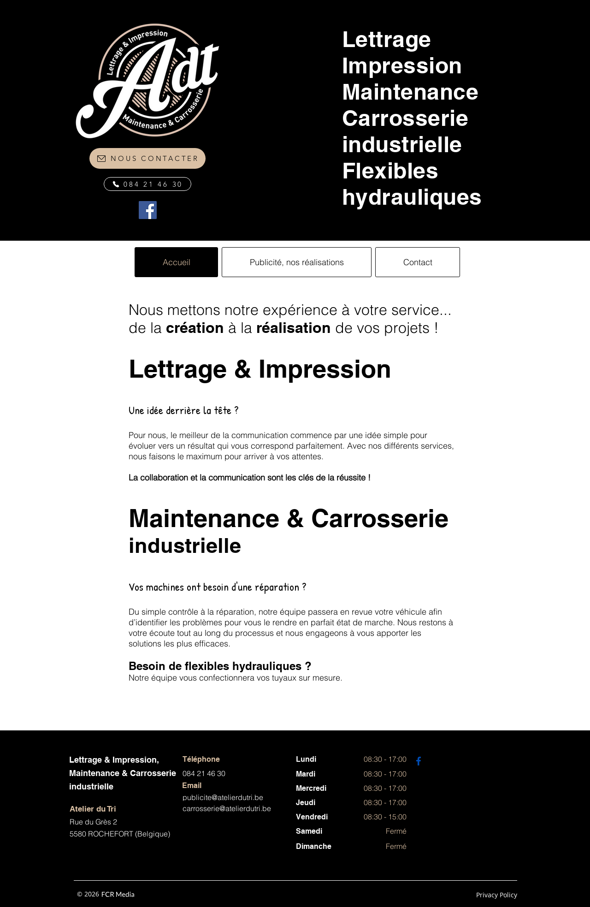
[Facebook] (148, 210)
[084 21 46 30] (147, 184)
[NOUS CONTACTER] (147, 158)
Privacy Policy (496, 894)
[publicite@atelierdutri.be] (239, 797)
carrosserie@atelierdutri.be (227, 808)
